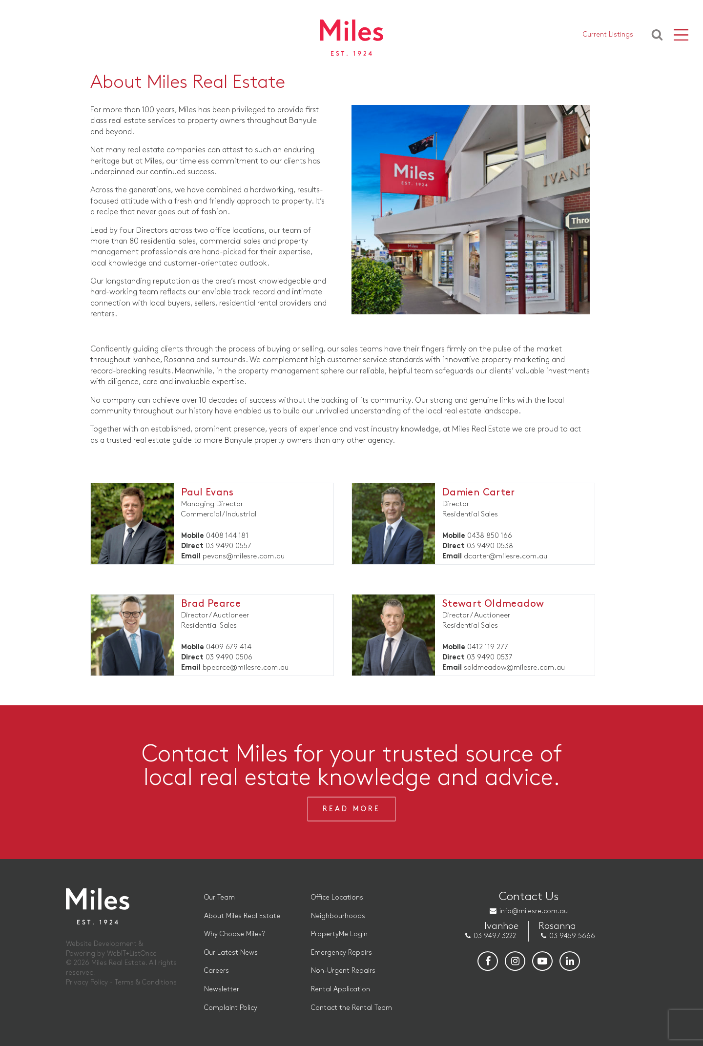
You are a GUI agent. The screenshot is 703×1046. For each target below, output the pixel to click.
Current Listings (608, 34)
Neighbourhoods (338, 916)
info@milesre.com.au (533, 911)
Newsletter (221, 989)
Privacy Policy (87, 982)
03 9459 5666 (572, 936)
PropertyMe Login (339, 934)
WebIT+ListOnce (132, 953)
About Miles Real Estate (242, 916)
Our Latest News (231, 952)
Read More (351, 809)
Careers (216, 970)
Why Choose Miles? (234, 934)
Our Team (219, 897)
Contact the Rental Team (351, 1008)
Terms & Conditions (146, 982)
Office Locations (337, 897)
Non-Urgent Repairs (343, 970)
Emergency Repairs (341, 952)
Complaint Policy (230, 1008)
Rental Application (340, 989)
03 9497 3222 (495, 936)
